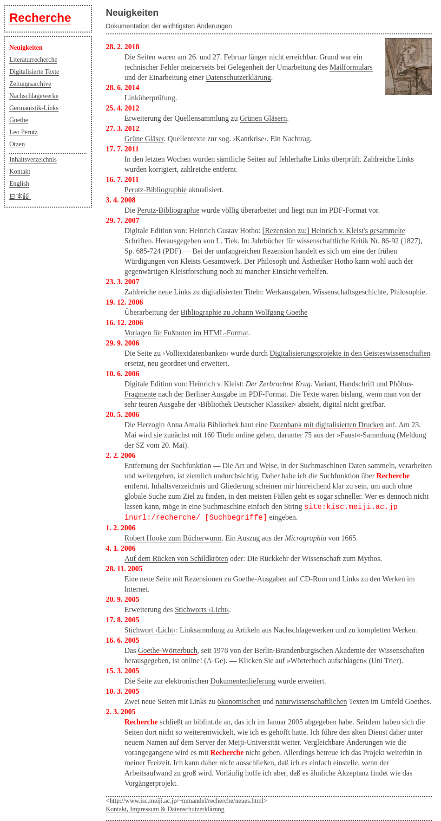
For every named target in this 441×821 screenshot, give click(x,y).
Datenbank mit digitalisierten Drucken (327, 425)
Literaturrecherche (33, 59)
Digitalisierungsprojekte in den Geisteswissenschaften (350, 353)
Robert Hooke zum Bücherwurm (173, 538)
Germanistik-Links (34, 107)
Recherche (40, 18)
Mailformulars (350, 67)
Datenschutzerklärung (238, 77)
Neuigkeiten (26, 47)
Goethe (18, 120)
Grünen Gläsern (263, 118)
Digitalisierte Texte (34, 71)
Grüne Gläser (144, 139)
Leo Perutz (23, 132)
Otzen (17, 144)
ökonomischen (239, 701)
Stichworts (202, 609)
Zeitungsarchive (30, 83)
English (19, 183)
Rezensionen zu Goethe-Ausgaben (235, 579)
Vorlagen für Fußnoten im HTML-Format (186, 333)
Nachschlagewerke (34, 95)
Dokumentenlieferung (243, 681)
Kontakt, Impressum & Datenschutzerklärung (165, 809)
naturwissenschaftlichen (311, 701)
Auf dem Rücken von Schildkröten (176, 558)
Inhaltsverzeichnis (33, 159)
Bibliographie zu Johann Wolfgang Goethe (244, 312)
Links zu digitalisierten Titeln (218, 292)
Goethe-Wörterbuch (167, 650)
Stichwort (150, 630)
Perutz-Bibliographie (156, 190)
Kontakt (19, 171)
